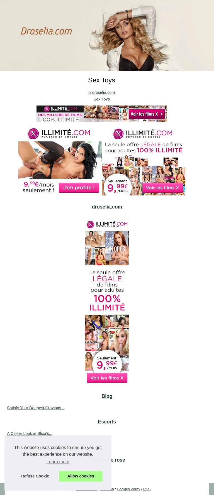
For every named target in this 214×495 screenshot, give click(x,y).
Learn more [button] (58, 461)
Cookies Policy (128, 489)
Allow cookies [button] (80, 476)
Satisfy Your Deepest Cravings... (35, 408)
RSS (146, 489)
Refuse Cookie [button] (35, 476)
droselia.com (103, 92)
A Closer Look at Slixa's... (29, 433)
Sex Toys (102, 99)
